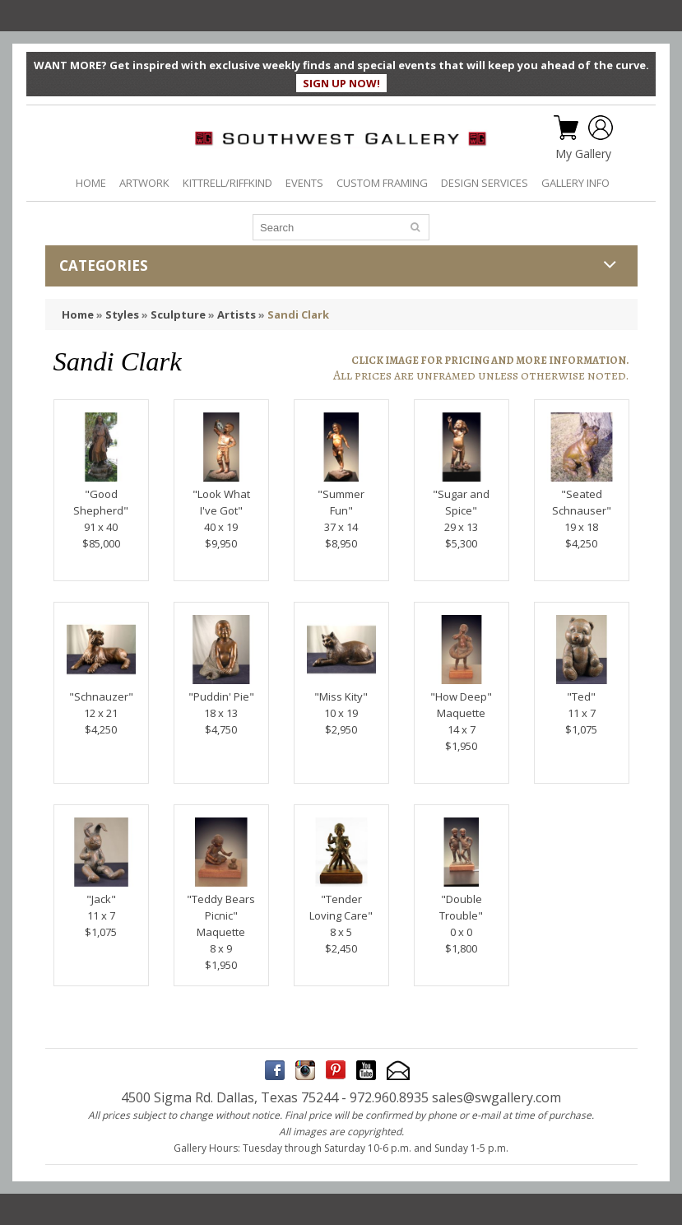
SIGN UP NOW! (341, 83)
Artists (236, 314)
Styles (122, 314)
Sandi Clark (298, 314)
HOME (91, 182)
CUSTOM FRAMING (382, 182)
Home (78, 314)
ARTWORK (144, 182)
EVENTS (304, 182)
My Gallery (583, 154)
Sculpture (178, 314)
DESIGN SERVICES (484, 182)
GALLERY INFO (575, 182)
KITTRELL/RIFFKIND (227, 182)
